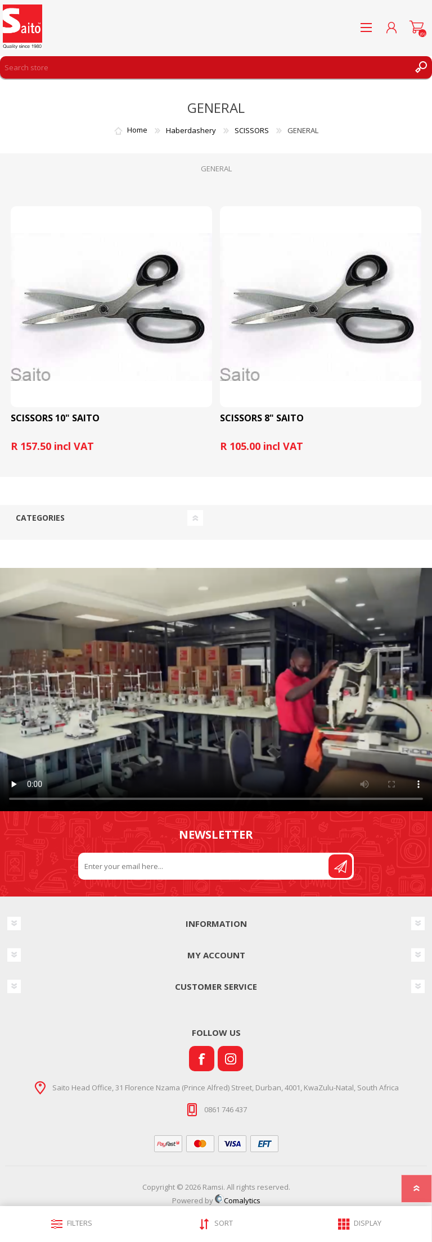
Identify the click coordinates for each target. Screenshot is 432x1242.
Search (421, 67)
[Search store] (205, 67)
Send (340, 866)
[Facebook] (201, 1058)
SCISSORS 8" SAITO (262, 418)
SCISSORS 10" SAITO (55, 418)
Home (137, 130)
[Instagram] (230, 1058)
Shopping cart (416, 27)
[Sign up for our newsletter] (204, 866)
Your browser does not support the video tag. (216, 689)
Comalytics (237, 1200)
